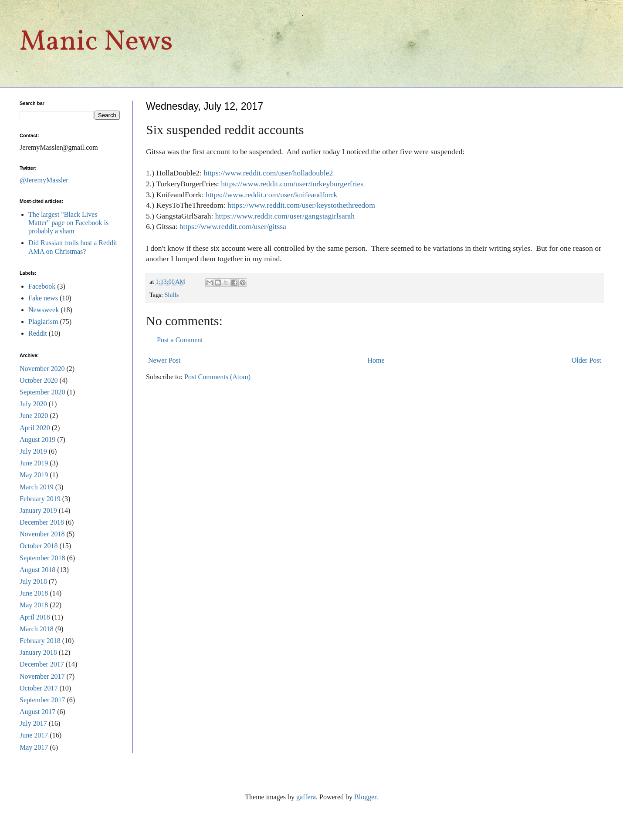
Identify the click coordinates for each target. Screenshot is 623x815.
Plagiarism (43, 321)
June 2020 (34, 415)
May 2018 (34, 605)
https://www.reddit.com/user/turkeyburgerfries (292, 183)
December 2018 (42, 522)
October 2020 (39, 380)
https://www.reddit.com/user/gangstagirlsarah (285, 216)
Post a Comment (180, 340)
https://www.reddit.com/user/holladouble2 (268, 172)
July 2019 (33, 451)
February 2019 (40, 498)
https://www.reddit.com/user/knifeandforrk (271, 194)
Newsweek (43, 309)
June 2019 (34, 463)
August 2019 (37, 439)
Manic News (96, 42)
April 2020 (35, 427)
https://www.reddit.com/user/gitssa (232, 226)
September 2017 (42, 700)
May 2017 (34, 747)
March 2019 (37, 487)
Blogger (365, 797)
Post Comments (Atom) (217, 377)
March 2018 (37, 629)
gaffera (306, 797)
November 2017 (42, 676)
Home (376, 360)
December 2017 (42, 664)
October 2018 (39, 545)
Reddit (37, 333)
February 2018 (40, 640)
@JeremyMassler (44, 180)
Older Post (586, 360)
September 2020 (42, 392)
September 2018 (42, 558)
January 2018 (38, 652)
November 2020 (42, 368)
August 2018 (37, 569)
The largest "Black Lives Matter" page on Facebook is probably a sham (68, 223)
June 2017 (34, 735)
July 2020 (33, 404)
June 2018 (34, 593)
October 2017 (39, 688)
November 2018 (42, 534)
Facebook (41, 286)
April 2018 (35, 617)
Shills (172, 294)
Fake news (43, 298)
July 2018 (33, 581)
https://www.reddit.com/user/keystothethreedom (301, 205)
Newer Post (164, 360)
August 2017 (37, 711)
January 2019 (38, 510)
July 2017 (33, 723)
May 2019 (34, 474)
